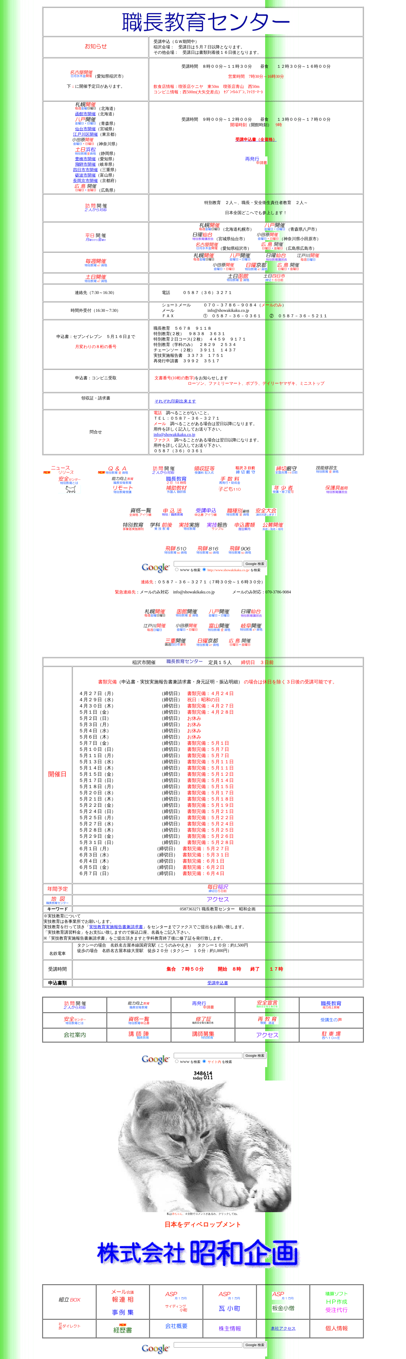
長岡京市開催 (85, 180)
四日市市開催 (85, 170)
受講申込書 (217, 983)
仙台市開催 (85, 129)
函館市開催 (85, 114)
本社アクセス (283, 1328)
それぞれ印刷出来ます (175, 401)
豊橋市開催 (85, 159)
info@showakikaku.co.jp (174, 434)
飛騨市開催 (85, 164)
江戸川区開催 (85, 134)
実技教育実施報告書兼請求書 (116, 927)
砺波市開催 (85, 175)
